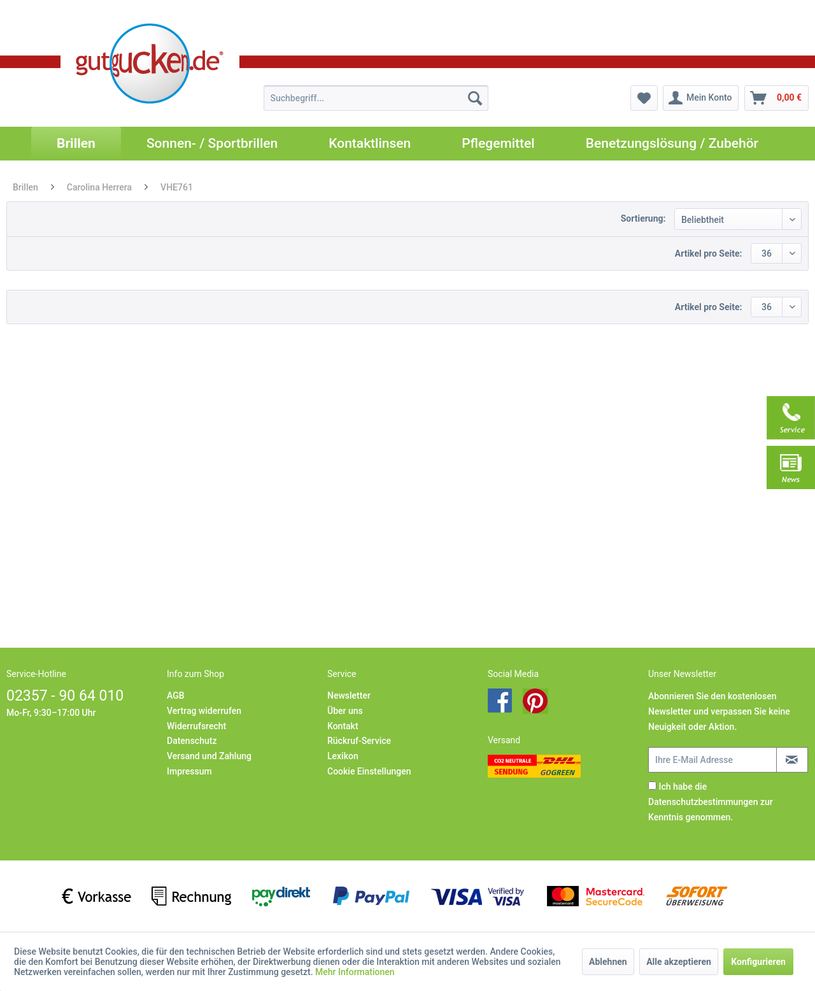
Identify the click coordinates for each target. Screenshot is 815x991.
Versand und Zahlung (209, 756)
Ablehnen (608, 962)
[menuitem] (376, 98)
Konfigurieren (758, 962)
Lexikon (342, 756)
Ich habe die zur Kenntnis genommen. (710, 801)
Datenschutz (191, 741)
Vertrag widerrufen (204, 711)
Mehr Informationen (355, 972)
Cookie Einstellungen (369, 771)
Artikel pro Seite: (708, 253)
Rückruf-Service (359, 741)
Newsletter (349, 695)
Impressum (189, 771)
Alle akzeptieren (678, 962)
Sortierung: (643, 218)
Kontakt (342, 726)
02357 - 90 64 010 (65, 695)
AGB (176, 695)
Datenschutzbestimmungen (703, 802)
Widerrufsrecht (196, 726)
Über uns (345, 711)
